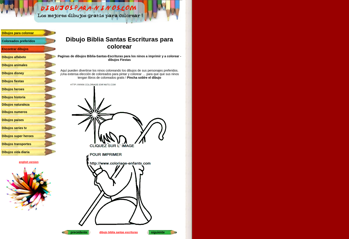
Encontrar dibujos (15, 49)
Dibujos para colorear (18, 33)
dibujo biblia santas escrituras (118, 232)
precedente (79, 232)
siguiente (158, 232)
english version (29, 162)
